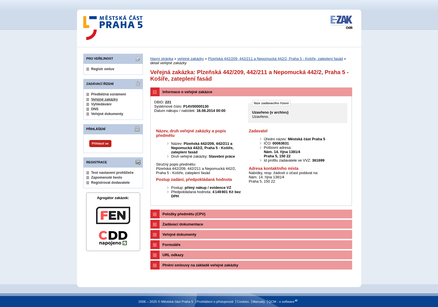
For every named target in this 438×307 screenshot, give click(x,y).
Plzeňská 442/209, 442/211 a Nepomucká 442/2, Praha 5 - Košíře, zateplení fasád (275, 59)
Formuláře (172, 245)
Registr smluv (103, 69)
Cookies (243, 301)
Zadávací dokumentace (183, 224)
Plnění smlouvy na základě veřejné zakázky (200, 265)
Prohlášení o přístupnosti (215, 301)
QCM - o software (281, 301)
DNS (95, 109)
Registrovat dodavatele (110, 183)
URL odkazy (173, 255)
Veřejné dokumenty (107, 114)
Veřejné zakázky (104, 99)
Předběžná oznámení (108, 94)
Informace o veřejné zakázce (188, 92)
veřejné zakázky (190, 59)
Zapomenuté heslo (106, 177)
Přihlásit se (100, 143)
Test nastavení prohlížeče (112, 173)
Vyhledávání (101, 104)
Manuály (258, 301)
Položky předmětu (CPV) (184, 214)
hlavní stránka (161, 59)
